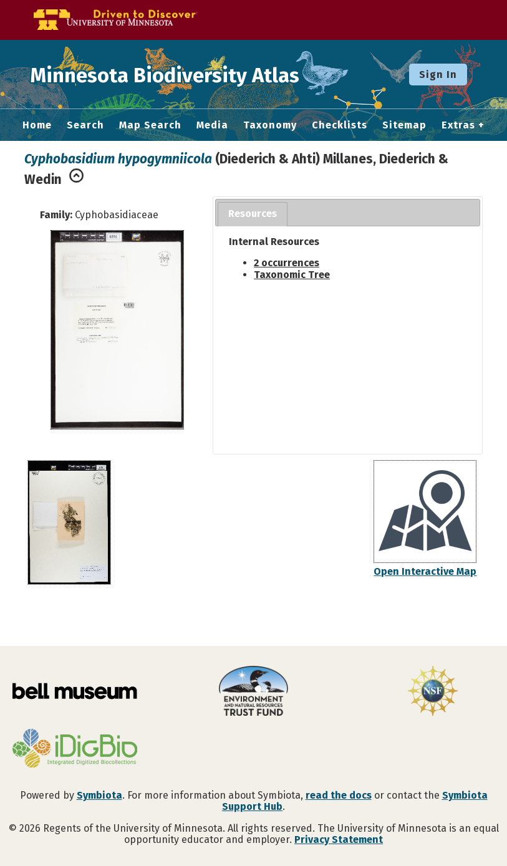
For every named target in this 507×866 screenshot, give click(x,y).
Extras (458, 125)
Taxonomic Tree (292, 275)
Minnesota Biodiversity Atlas (194, 74)
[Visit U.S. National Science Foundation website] (432, 692)
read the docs (339, 795)
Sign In (438, 74)
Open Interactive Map (425, 571)
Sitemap (404, 125)
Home (37, 125)
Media (212, 125)
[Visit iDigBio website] (74, 749)
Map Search (150, 125)
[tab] (252, 214)
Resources (252, 213)
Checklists (339, 125)
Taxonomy (270, 125)
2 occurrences (286, 263)
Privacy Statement (338, 839)
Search (85, 125)
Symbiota (99, 795)
